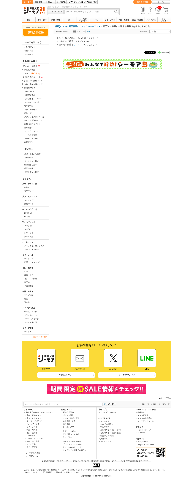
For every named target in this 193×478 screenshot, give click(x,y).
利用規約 (52, 461)
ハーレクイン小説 (31, 249)
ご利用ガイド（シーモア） (111, 430)
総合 (28, 20)
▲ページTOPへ (164, 398)
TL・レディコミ (29, 222)
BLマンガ (28, 213)
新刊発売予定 (29, 70)
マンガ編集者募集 (145, 418)
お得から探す (29, 157)
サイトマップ (105, 441)
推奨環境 (104, 439)
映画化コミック (30, 312)
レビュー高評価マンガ (33, 120)
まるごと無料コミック (33, 77)
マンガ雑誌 (28, 295)
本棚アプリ (28, 142)
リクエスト (78, 44)
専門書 (27, 282)
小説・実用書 (123, 20)
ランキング (31, 73)
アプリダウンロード (108, 412)
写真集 (27, 302)
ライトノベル (110, 20)
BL (69, 20)
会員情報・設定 (69, 421)
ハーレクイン (27, 242)
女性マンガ (28, 204)
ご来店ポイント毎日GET (34, 99)
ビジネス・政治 (30, 279)
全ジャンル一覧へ (40, 337)
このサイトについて (118, 461)
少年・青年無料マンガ (33, 84)
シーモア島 (61, 2)
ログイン (161, 2)
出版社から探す (30, 165)
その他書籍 (28, 286)
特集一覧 (28, 113)
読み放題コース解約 (71, 434)
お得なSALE (29, 91)
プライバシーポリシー (64, 461)
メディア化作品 (30, 110)
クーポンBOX (68, 427)
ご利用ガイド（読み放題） (111, 433)
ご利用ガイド (29, 47)
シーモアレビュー (32, 456)
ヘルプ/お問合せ (106, 424)
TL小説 (27, 229)
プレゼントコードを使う (73, 444)
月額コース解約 (69, 431)
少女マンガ (28, 200)
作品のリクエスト (107, 436)
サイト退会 (67, 437)
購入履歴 (66, 424)
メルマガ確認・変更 (71, 418)
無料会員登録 (142, 2)
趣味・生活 (28, 275)
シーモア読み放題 (32, 453)
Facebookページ (144, 430)
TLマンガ (28, 226)
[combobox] (91, 11)
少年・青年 (42, 20)
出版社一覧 (155, 404)
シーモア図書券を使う (72, 441)
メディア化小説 (30, 322)
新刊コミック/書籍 (31, 66)
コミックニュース (31, 131)
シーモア (27, 2)
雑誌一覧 (145, 404)
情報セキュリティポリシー (82, 461)
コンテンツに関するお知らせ (74, 450)
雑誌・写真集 (137, 20)
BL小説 (27, 217)
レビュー (50, 2)
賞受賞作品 (28, 106)
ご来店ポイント (66, 375)
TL (96, 20)
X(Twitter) (141, 433)
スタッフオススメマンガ (34, 117)
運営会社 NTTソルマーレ (142, 461)
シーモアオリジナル (35, 438)
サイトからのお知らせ (72, 447)
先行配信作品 (29, 95)
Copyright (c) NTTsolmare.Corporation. (96, 476)
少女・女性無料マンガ (33, 81)
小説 (26, 271)
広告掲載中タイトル (32, 124)
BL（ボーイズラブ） (35, 421)
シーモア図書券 (30, 135)
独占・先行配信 (33, 441)
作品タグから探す (31, 172)
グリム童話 (28, 237)
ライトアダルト (164, 20)
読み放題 (38, 2)
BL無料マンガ (30, 88)
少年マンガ (28, 187)
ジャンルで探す (56, 12)
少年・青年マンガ (29, 184)
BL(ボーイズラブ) (29, 209)
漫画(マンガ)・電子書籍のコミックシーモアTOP (78, 26)
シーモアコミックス (82, 20)
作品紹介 (141, 412)
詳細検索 (28, 128)
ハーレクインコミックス (34, 246)
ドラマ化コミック (31, 315)
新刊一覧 (166, 404)
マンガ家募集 (143, 415)
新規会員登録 (68, 412)
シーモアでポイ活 (31, 102)
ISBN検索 (129, 461)
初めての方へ (29, 51)
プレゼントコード (31, 138)
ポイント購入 (68, 415)
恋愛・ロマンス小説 (32, 262)
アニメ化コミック (31, 319)
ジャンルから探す (31, 161)
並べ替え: (144, 31)
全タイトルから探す (32, 154)
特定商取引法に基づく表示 (101, 461)
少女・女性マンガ (29, 197)
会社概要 (45, 461)
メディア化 (150, 20)
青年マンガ (28, 191)
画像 (86, 31)
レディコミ (28, 233)
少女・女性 (55, 20)
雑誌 (26, 299)
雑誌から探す (29, 168)
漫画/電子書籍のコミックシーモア (39, 412)
